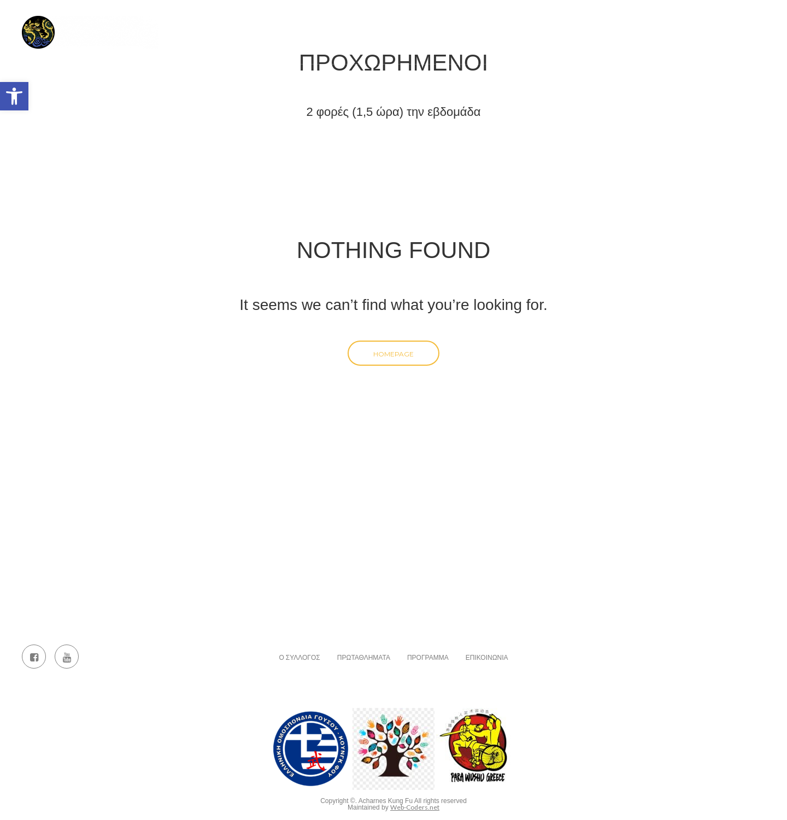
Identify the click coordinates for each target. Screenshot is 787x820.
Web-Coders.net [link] (414, 807)
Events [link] (716, 24)
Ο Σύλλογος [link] (378, 24)
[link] (14, 96)
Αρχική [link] (316, 24)
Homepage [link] (393, 354)
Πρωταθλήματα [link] (455, 24)
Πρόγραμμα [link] (531, 24)
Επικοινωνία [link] (652, 24)
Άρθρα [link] (591, 24)
